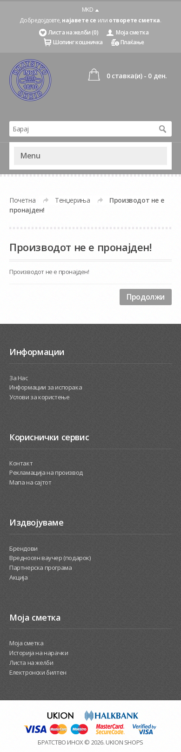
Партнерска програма (40, 567)
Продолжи (146, 297)
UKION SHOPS (124, 742)
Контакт (21, 463)
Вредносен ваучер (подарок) (50, 558)
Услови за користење (39, 397)
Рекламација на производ (46, 472)
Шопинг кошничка (78, 42)
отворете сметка (134, 20)
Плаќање (132, 42)
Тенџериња (72, 200)
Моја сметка (132, 32)
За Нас (18, 378)
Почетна (22, 200)
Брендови (23, 548)
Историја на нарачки (38, 653)
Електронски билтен (38, 672)
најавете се (79, 20)
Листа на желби (31, 662)
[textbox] (81, 129)
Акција (18, 577)
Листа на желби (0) (73, 32)
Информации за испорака (45, 387)
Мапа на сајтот (30, 482)
